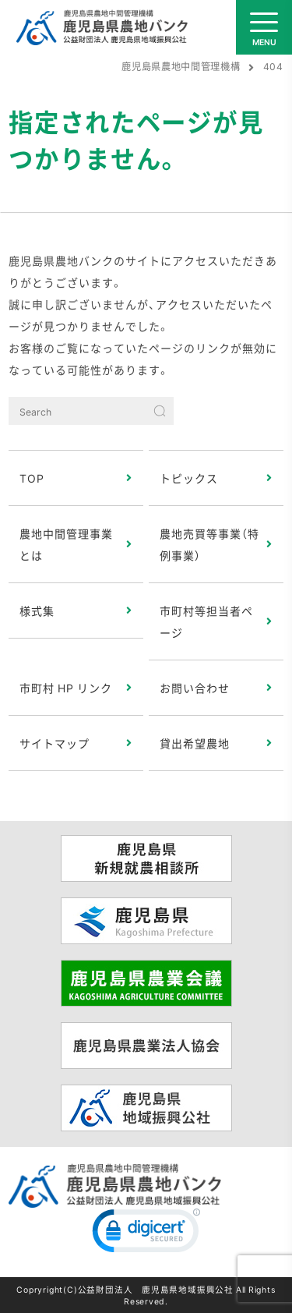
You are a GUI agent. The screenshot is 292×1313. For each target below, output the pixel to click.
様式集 (37, 610)
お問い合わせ (195, 687)
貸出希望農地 (195, 743)
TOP (31, 478)
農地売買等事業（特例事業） (209, 544)
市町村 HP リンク (65, 687)
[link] (146, 1234)
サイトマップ (54, 743)
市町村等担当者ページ (206, 621)
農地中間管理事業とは (66, 544)
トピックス (189, 478)
